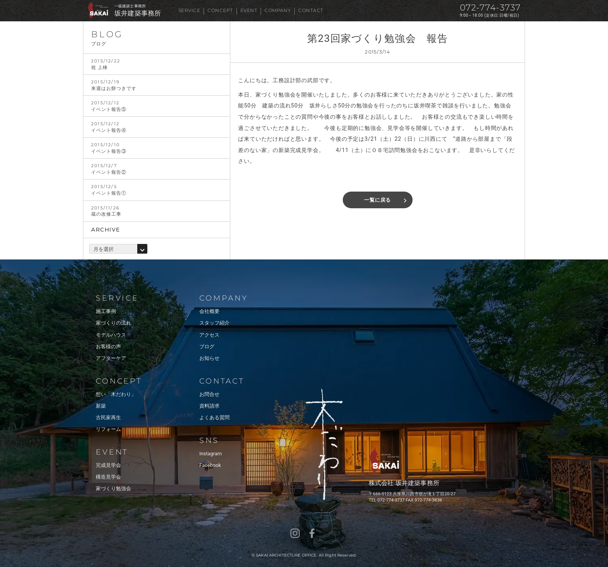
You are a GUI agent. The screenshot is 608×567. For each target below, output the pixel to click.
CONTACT (310, 10)
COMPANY (277, 10)
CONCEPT (220, 10)
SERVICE (189, 10)
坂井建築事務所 (137, 13)
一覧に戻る (377, 200)
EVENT (248, 10)
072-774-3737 (490, 7)
